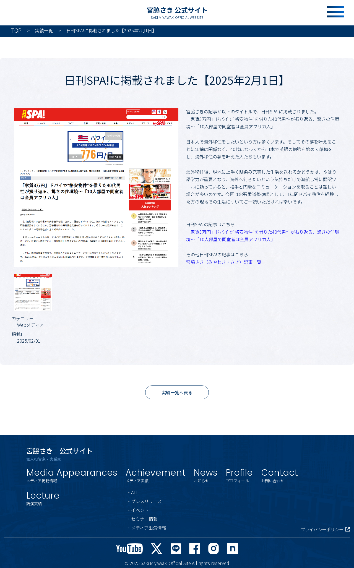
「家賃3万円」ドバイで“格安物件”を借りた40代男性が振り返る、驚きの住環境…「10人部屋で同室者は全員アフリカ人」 (262, 235)
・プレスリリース (144, 501)
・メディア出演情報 (146, 527)
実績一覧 (44, 30)
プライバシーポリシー (325, 529)
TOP (16, 30)
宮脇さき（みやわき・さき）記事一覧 (223, 262)
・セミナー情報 (142, 518)
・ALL (133, 492)
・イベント (138, 510)
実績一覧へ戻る (177, 392)
